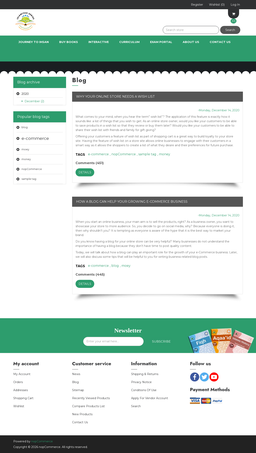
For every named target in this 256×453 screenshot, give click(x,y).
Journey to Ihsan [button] (34, 42)
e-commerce (35, 138)
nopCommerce (32, 169)
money (26, 159)
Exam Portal (161, 42)
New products (82, 414)
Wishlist (18, 406)
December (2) (34, 101)
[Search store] (191, 30)
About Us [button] (191, 42)
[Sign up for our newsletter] (113, 341)
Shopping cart (23, 398)
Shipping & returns (144, 374)
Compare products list (88, 406)
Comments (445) (90, 274)
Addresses (20, 390)
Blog (75, 382)
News (76, 374)
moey (25, 149)
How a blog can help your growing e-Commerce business (132, 201)
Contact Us (220, 42)
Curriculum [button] (129, 42)
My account (21, 374)
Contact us (80, 422)
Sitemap (78, 390)
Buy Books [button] (68, 42)
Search (136, 406)
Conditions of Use (144, 390)
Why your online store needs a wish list (115, 96)
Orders (18, 382)
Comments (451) (90, 163)
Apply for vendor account (149, 398)
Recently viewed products (91, 398)
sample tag (29, 178)
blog (25, 127)
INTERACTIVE (98, 42)
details (85, 172)
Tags (80, 154)
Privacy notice (141, 382)
